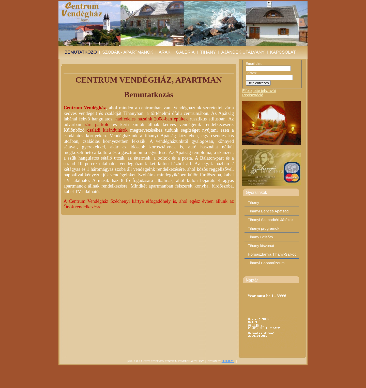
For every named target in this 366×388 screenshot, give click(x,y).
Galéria (185, 52)
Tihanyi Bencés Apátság (268, 211)
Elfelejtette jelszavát (259, 90)
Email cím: (254, 63)
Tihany (208, 52)
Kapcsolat (283, 52)
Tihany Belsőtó (260, 237)
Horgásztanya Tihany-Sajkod (272, 254)
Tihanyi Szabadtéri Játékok (271, 220)
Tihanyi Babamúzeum (266, 263)
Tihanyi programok (263, 228)
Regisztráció (252, 95)
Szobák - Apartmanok (127, 52)
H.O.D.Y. (228, 361)
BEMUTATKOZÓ (81, 52)
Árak (164, 52)
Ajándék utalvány (243, 52)
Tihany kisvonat (261, 245)
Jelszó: (251, 73)
